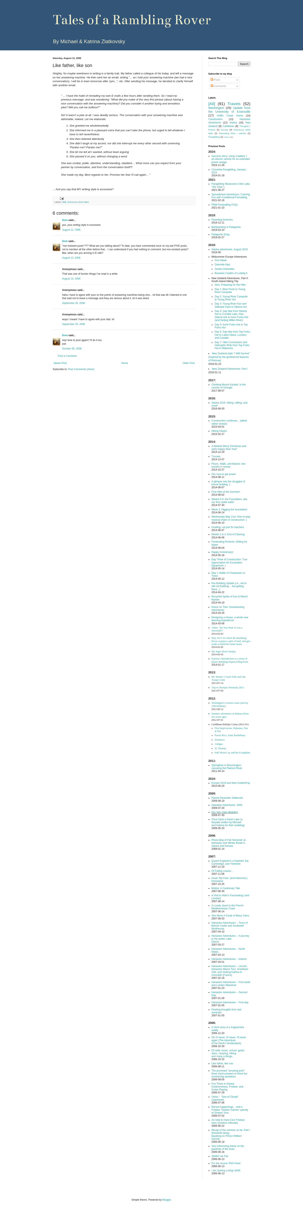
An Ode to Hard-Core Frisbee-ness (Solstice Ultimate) (228, 1121)
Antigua (219, 743)
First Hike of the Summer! (225, 491)
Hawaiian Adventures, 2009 (226, 805)
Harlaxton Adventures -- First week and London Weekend (230, 984)
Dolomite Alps (222, 264)
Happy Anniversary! (222, 552)
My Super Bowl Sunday (223, 651)
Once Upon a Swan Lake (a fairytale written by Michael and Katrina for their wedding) (228, 822)
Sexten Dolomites (224, 269)
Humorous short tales (78, 202)
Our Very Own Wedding (224, 812)
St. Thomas (220, 748)
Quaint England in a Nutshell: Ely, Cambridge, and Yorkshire (230, 862)
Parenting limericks (222, 219)
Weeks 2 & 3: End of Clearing (228, 534)
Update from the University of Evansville (229, 109)
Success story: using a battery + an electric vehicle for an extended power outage (230, 159)
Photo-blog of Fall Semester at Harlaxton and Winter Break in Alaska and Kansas (228, 843)
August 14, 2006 (71, 278)
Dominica (220, 739)
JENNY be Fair (219, 1156)
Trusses (215, 456)
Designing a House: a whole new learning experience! (229, 619)
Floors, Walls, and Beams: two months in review (228, 465)
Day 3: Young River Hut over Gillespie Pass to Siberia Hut (231, 305)
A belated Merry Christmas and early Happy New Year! (228, 448)
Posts (215, 79)
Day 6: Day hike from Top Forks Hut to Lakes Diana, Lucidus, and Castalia (232, 334)
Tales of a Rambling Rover (132, 20)
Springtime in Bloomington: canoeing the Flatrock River (226, 767)
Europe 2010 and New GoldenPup (230, 782)
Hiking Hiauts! (219, 430)
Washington (216, 108)
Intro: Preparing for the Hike (230, 284)
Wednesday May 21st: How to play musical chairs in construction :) (230, 518)
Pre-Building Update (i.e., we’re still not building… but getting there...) (228, 586)
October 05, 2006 (72, 348)
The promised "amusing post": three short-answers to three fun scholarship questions (229, 1073)
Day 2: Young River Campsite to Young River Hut (231, 298)
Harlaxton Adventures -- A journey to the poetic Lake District (230, 938)
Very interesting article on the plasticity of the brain (227, 1147)
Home (124, 363)
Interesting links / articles (232, 133)
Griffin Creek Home (230, 115)
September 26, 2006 (73, 303)
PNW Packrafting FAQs (224, 204)
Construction (215, 119)
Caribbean (228, 126)
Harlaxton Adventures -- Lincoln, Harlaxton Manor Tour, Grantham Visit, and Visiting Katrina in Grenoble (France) (229, 971)
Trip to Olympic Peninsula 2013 (227, 687)
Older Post (189, 363)
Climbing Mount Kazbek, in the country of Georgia (228, 386)
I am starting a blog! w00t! (225, 1170)
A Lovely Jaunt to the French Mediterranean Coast (227, 907)
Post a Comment (67, 356)
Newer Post (60, 363)
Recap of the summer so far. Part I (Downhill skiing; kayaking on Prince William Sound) (230, 1134)
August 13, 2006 (71, 257)
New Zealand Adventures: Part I (229, 368)
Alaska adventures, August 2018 (229, 249)
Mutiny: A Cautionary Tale (225, 888)
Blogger (166, 1199)
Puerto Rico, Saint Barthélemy (230, 735)
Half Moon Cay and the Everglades (232, 752)
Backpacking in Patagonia (226, 227)
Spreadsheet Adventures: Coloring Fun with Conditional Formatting (230, 196)
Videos (227, 137)
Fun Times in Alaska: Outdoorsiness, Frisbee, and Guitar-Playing (227, 1086)
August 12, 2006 (71, 229)
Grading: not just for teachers (227, 527)
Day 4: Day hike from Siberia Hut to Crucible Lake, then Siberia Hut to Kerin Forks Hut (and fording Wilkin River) (231, 316)
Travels (234, 104)
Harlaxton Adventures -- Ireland (228, 959)
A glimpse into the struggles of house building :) (228, 483)
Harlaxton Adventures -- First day (229, 1002)
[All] (64, 202)
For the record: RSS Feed (225, 1163)
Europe (224, 129)
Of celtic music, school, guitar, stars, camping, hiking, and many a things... (228, 1053)
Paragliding (214, 137)
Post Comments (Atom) (81, 369)
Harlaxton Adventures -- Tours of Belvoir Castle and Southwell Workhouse (229, 925)
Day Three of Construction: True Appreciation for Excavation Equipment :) (229, 562)
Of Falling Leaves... (222, 871)
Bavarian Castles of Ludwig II (231, 273)
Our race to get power (223, 474)
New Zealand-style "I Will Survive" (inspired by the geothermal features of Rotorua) (229, 357)
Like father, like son (222, 1063)
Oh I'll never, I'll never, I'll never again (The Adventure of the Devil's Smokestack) (228, 1040)
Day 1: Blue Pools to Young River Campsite (230, 291)
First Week (221, 260)
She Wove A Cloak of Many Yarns (230, 915)
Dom (65, 220)
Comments (218, 86)
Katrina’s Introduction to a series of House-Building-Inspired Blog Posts (229, 660)
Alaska (233, 122)
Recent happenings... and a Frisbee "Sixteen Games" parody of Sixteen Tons (229, 1109)
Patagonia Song (220, 234)
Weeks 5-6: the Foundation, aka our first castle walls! (229, 501)
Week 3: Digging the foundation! (229, 509)
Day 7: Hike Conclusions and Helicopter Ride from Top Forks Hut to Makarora (232, 345)
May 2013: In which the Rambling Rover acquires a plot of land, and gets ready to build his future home (230, 641)
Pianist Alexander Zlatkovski (227, 797)
